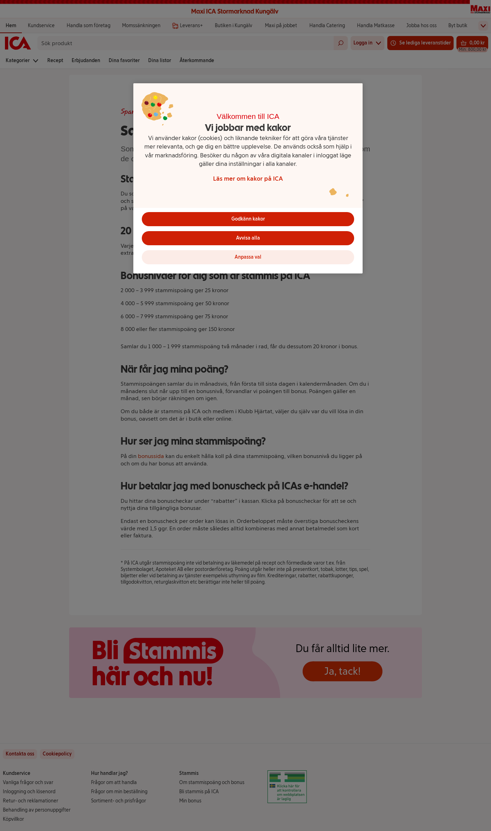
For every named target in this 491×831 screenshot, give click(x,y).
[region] (248, 178)
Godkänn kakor (248, 219)
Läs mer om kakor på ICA (248, 178)
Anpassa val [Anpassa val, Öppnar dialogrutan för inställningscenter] (248, 257)
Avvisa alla (248, 238)
